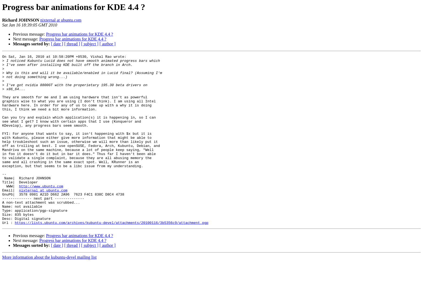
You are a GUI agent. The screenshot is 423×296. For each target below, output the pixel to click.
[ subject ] (89, 44)
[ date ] (57, 44)
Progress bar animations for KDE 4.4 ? (79, 34)
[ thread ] (72, 44)
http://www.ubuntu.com (41, 212)
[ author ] (108, 44)
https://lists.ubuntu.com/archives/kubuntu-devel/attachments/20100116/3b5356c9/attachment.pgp (112, 256)
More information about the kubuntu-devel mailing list (49, 291)
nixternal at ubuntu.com (60, 20)
